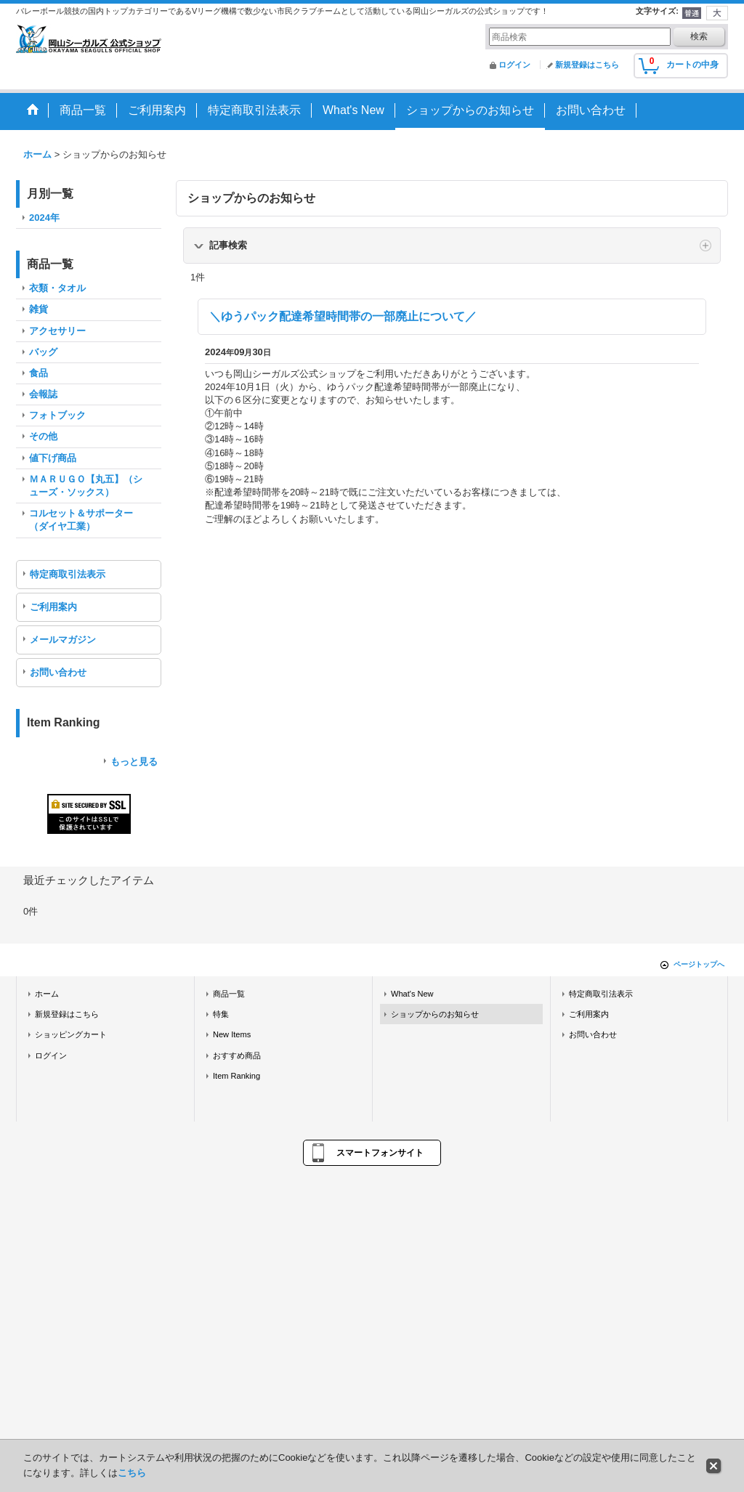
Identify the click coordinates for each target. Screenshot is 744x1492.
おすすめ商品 (237, 1055)
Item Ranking (236, 1075)
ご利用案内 (53, 606)
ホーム (47, 993)
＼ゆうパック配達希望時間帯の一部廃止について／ (343, 316)
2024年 (44, 217)
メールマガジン (63, 639)
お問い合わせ (58, 672)
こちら (132, 1472)
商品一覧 (229, 993)
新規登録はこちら (587, 64)
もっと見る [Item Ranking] (134, 761)
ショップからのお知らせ (435, 1014)
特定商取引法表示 (67, 574)
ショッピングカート (71, 1034)
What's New (412, 993)
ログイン (514, 64)
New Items (232, 1034)
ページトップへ (699, 964)
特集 (221, 1014)
